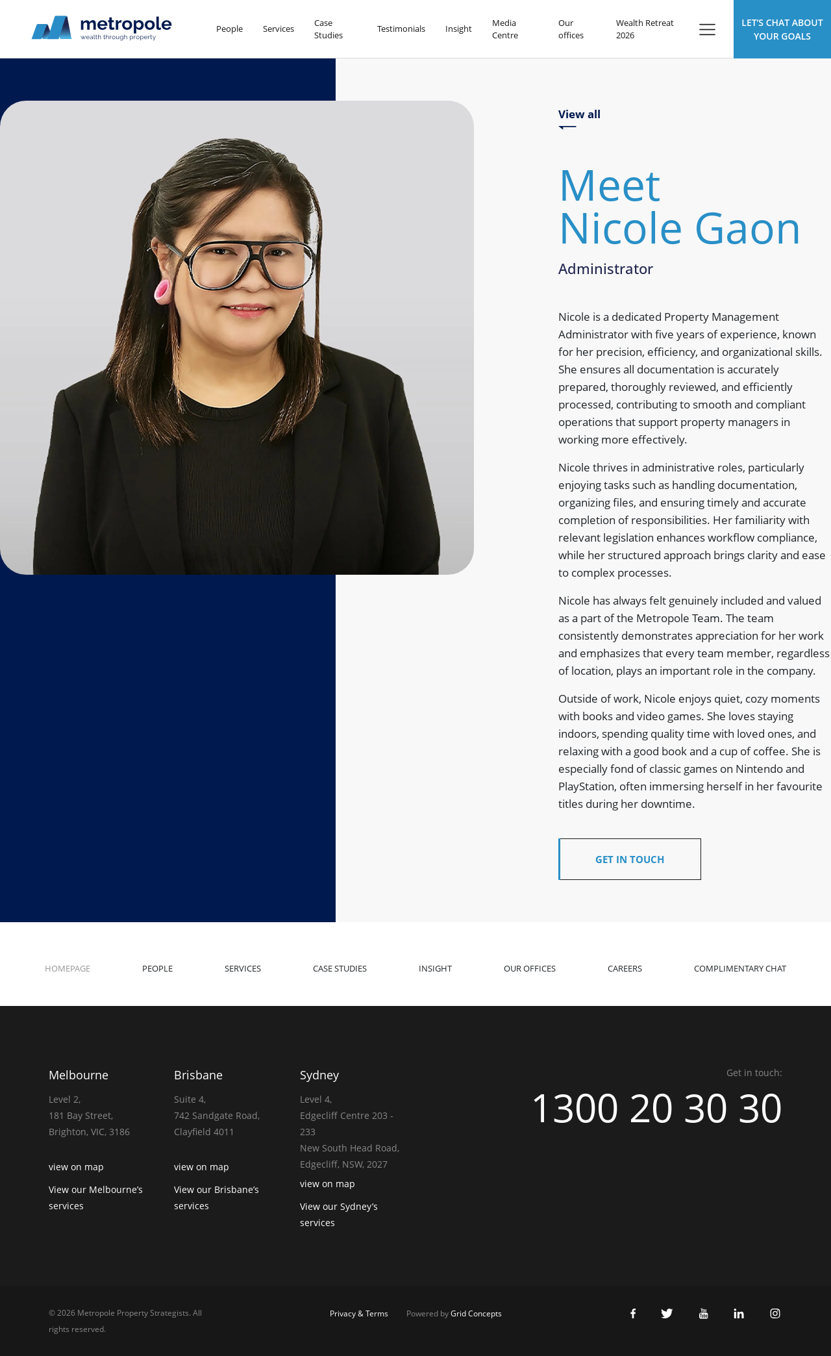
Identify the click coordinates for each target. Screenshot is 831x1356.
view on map (76, 1167)
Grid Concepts (476, 1313)
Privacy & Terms (359, 1313)
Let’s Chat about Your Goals (782, 29)
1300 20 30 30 (656, 1107)
